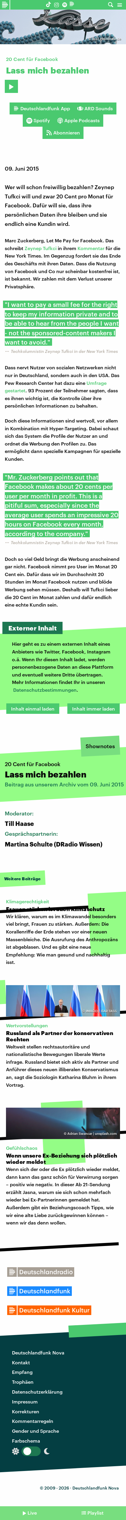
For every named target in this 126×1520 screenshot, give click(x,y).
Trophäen (23, 1382)
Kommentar (91, 248)
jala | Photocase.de (106, 39)
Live (32, 1513)
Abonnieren (63, 133)
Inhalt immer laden (93, 708)
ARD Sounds (95, 108)
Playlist (95, 1513)
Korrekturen (25, 1411)
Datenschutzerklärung (37, 1392)
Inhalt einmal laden (32, 708)
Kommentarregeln (32, 1421)
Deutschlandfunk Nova (38, 1352)
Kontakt (21, 1362)
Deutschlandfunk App (41, 108)
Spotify (38, 120)
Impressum (25, 1401)
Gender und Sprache (35, 1431)
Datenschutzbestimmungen (45, 690)
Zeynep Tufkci (41, 248)
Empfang (22, 1372)
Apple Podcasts (78, 120)
